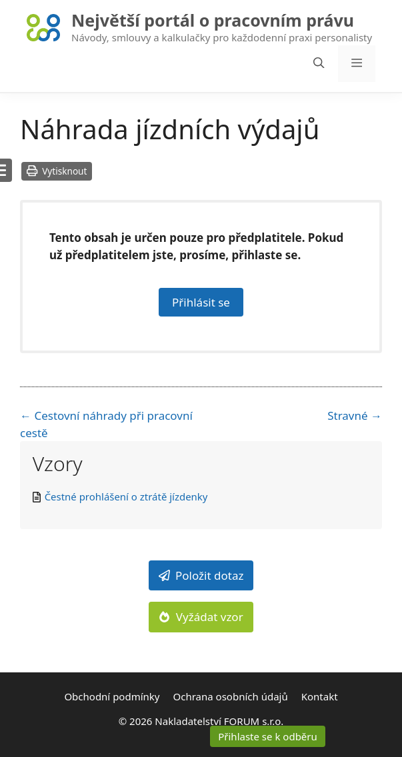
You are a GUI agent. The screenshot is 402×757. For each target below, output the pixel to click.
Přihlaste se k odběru (267, 736)
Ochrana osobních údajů (230, 696)
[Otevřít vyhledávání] (319, 63)
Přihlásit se (201, 302)
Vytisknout (57, 171)
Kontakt (319, 696)
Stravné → (354, 415)
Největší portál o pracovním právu (212, 20)
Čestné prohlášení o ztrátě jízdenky (126, 496)
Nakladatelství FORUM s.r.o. (219, 721)
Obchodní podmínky (111, 696)
